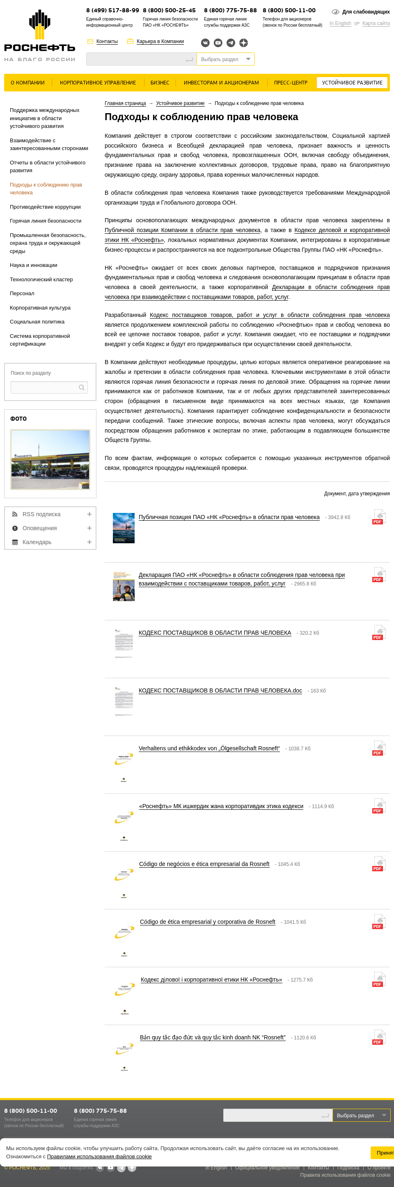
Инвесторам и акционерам (221, 83)
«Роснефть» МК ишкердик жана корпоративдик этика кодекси (221, 806)
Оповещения (40, 528)
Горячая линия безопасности (45, 221)
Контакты (107, 41)
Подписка (348, 1168)
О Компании (28, 83)
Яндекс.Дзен (243, 43)
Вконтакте (205, 43)
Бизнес (160, 83)
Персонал (22, 293)
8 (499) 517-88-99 (112, 11)
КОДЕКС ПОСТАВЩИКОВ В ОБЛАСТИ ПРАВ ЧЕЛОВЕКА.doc (220, 690)
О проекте (379, 1168)
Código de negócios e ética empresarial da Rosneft (204, 864)
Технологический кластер (41, 279)
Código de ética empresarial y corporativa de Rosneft (207, 921)
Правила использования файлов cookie (345, 1175)
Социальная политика (37, 322)
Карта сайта (376, 23)
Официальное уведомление (267, 1168)
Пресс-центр (290, 83)
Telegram (231, 43)
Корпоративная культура (40, 308)
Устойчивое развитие (352, 83)
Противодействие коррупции (45, 207)
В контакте (99, 1168)
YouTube (218, 43)
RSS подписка (42, 514)
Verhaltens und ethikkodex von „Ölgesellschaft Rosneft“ (209, 748)
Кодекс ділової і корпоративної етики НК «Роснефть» (211, 979)
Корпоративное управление (98, 83)
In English (340, 23)
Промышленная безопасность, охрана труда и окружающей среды (48, 243)
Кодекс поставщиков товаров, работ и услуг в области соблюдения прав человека (270, 315)
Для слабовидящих (366, 12)
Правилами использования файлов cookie (99, 1156)
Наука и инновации (33, 265)
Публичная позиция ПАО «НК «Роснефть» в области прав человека (229, 517)
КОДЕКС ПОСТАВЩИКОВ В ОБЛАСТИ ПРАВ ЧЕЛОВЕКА (215, 632)
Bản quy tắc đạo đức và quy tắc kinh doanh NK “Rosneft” (213, 1037)
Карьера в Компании (160, 41)
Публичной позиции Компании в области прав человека (182, 230)
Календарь (37, 542)
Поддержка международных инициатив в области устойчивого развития (44, 118)
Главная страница (125, 103)
